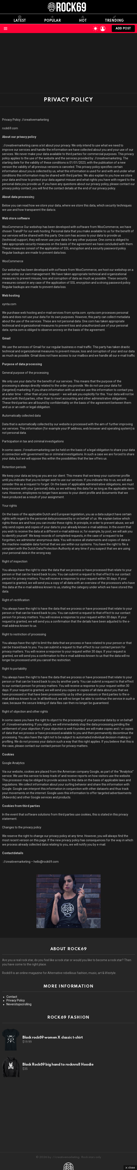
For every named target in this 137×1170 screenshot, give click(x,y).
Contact (11, 996)
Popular (52, 19)
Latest (19, 19)
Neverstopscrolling (18, 1004)
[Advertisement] (68, 63)
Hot (83, 19)
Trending (114, 19)
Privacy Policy (15, 1000)
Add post (123, 29)
